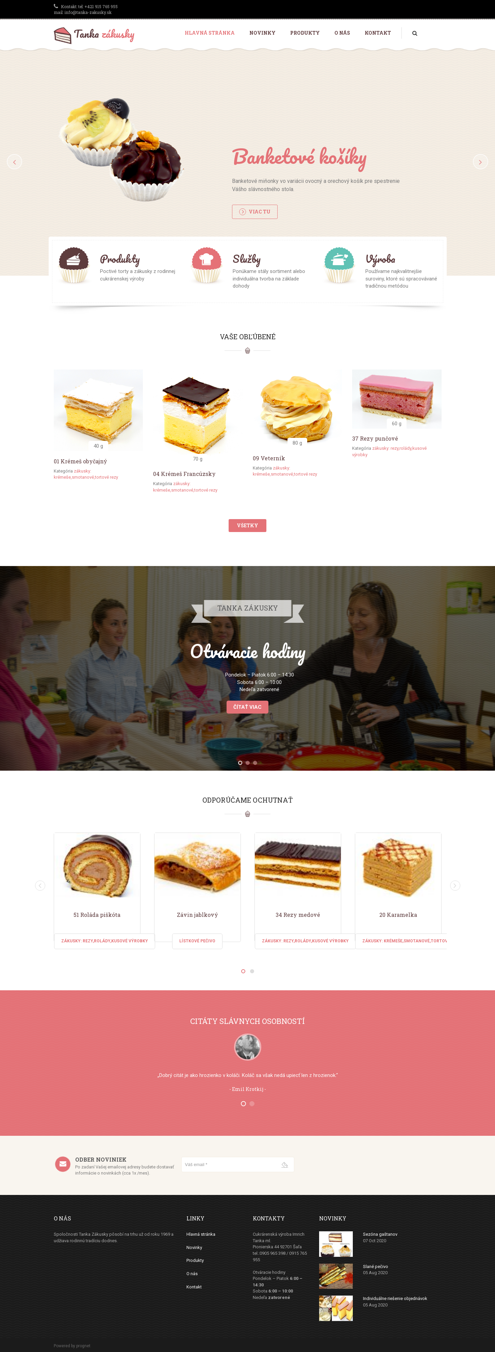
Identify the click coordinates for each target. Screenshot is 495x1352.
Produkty (305, 33)
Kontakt (378, 33)
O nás (342, 33)
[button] (14, 161)
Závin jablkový (197, 914)
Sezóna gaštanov (380, 1234)
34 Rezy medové (298, 914)
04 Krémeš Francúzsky (184, 473)
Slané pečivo (375, 1266)
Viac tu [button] (254, 211)
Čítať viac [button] (247, 707)
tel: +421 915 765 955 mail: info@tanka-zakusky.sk (86, 9)
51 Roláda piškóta (96, 914)
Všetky (247, 525)
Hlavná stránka (210, 33)
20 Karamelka (398, 914)
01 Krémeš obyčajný (80, 461)
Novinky (262, 33)
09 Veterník (269, 458)
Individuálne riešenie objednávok (395, 1298)
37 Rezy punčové (375, 438)
